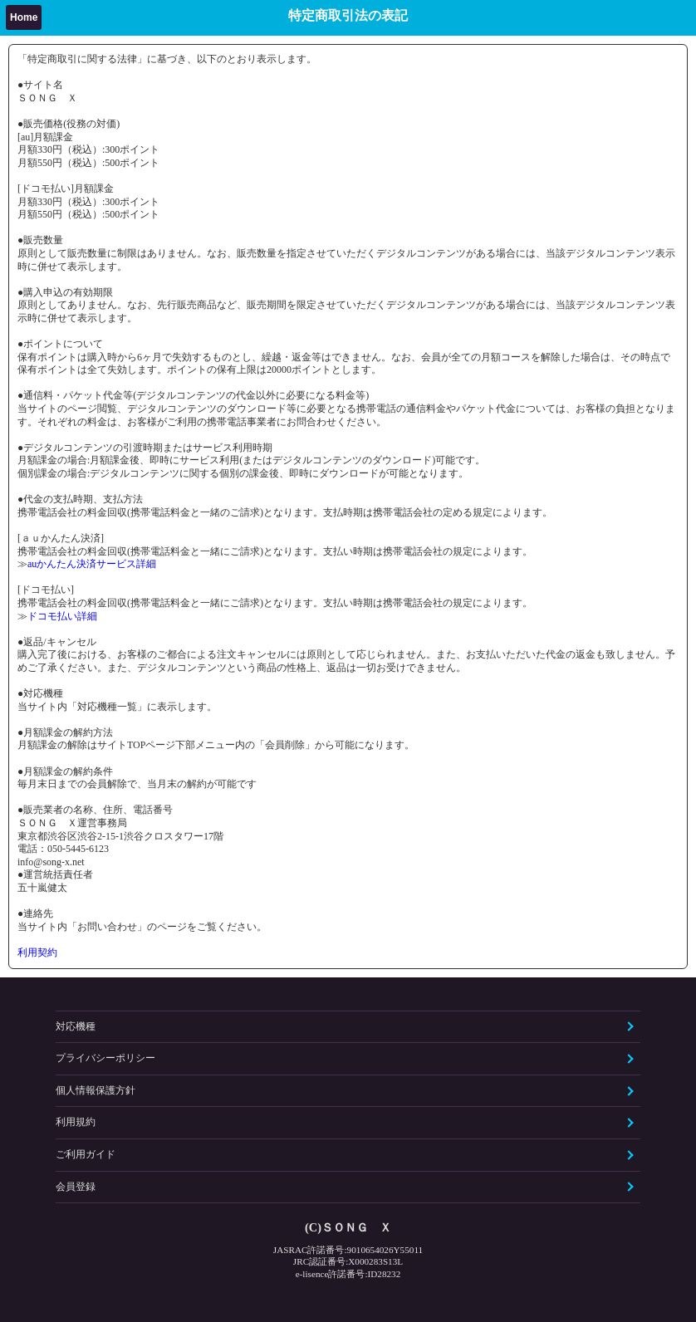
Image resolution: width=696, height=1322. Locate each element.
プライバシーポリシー (105, 1058)
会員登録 (76, 1186)
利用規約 (76, 1122)
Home (23, 17)
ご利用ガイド (85, 1154)
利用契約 (37, 952)
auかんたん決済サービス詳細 (91, 564)
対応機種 (76, 1026)
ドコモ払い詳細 (62, 616)
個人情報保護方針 (95, 1090)
